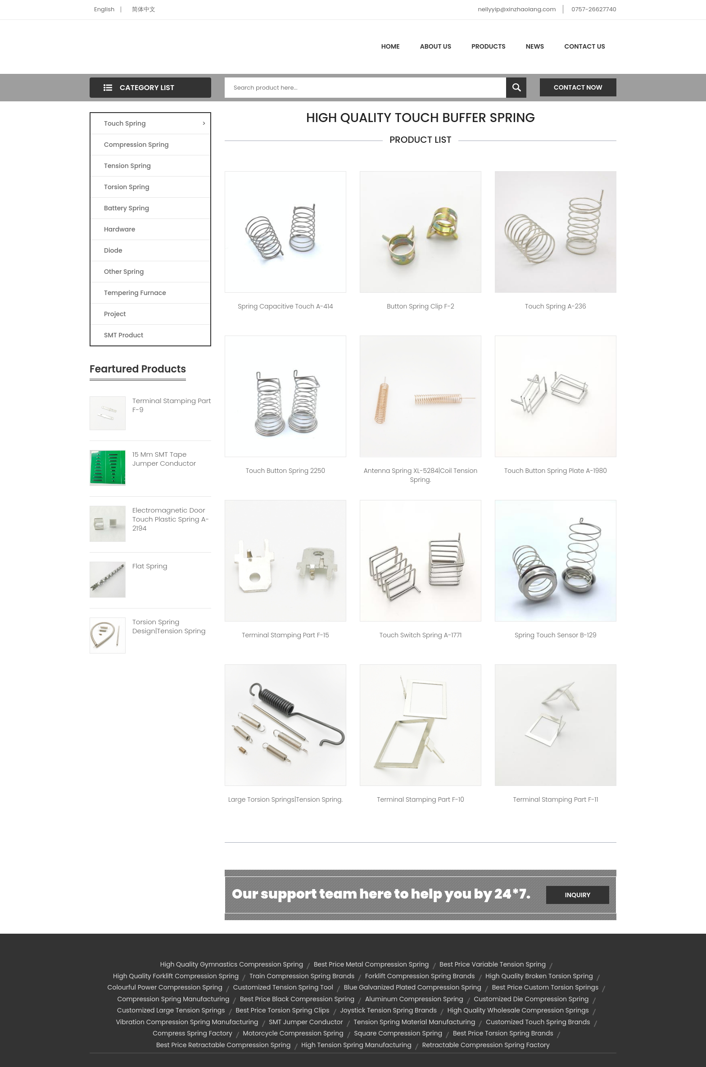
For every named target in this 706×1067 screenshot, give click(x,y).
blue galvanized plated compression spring (412, 987)
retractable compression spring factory (486, 1044)
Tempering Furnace (135, 292)
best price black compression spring (297, 998)
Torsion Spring (126, 186)
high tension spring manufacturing (356, 1044)
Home (390, 46)
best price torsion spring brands (503, 1033)
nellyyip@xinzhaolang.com (517, 9)
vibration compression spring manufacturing (187, 1021)
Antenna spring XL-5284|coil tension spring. (421, 475)
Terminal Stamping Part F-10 (420, 799)
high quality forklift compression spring (176, 976)
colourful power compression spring (165, 987)
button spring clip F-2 (420, 306)
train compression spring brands (301, 976)
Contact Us (584, 46)
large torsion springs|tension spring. (285, 799)
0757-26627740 (593, 9)
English (104, 9)
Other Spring (124, 271)
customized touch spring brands (538, 1021)
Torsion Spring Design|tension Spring (169, 626)
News (535, 46)
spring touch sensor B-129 (555, 635)
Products (488, 46)
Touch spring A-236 (555, 306)
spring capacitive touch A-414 (285, 306)
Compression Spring (136, 144)
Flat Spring (149, 566)
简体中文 (143, 9)
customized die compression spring (531, 998)
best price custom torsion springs (545, 987)
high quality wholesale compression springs (518, 1010)
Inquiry (578, 894)
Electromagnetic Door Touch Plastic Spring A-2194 (170, 519)
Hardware (119, 229)
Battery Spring (126, 208)
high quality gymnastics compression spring (231, 964)
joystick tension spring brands (388, 1010)
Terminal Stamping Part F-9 (171, 405)
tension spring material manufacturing (414, 1021)
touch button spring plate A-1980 (555, 470)
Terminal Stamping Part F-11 (555, 799)
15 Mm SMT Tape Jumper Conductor (164, 459)
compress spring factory (192, 1033)
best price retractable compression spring (223, 1044)
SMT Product (123, 335)
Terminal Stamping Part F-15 (285, 635)
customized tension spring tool (283, 987)
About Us (435, 46)
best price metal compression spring (371, 964)
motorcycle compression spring (293, 1033)
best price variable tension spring (492, 964)
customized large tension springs (171, 1010)
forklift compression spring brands (420, 976)
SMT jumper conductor (306, 1021)
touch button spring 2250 (285, 470)
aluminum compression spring (414, 998)
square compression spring (398, 1033)
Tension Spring (127, 165)
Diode (113, 250)
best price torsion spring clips (282, 1010)
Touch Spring (155, 123)
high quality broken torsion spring (539, 976)
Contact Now (578, 87)
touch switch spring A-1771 (421, 635)
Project (115, 313)
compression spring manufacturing (173, 998)
